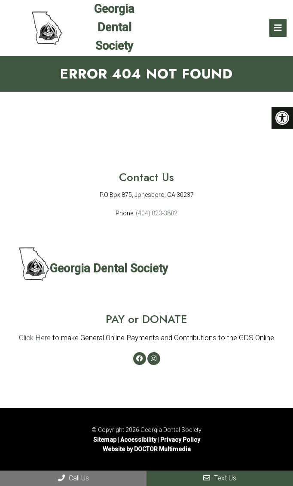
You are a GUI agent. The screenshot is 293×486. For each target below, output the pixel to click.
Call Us (73, 478)
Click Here (35, 337)
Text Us (219, 478)
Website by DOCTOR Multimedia (147, 449)
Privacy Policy (180, 439)
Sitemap (104, 439)
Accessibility (138, 439)
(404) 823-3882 (156, 213)
